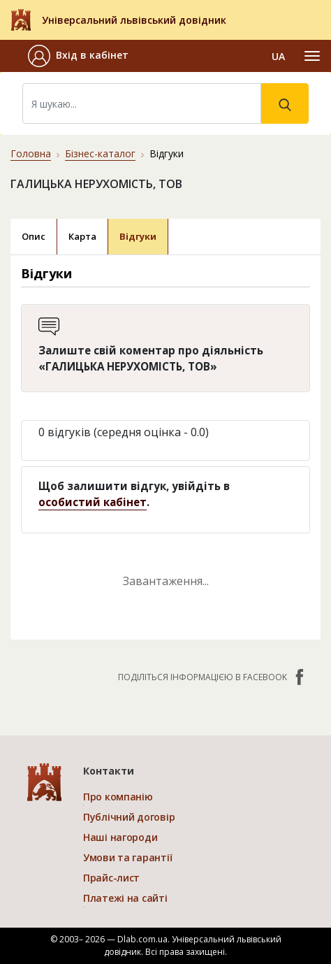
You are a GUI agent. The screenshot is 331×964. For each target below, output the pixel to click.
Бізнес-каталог (100, 153)
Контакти (108, 770)
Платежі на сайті (125, 898)
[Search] (141, 103)
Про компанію (118, 796)
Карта (82, 236)
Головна (30, 153)
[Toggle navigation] (312, 56)
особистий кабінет (92, 502)
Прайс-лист (111, 877)
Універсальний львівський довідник (134, 20)
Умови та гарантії (127, 857)
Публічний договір (129, 816)
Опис (33, 236)
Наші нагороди (120, 837)
